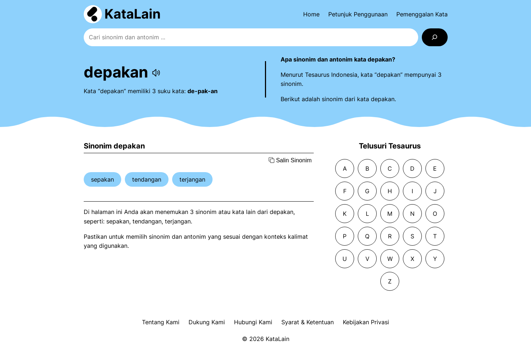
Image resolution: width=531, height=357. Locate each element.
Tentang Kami (160, 322)
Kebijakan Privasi (366, 322)
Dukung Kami (207, 322)
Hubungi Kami (253, 322)
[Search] (435, 37)
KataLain (132, 14)
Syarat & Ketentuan (307, 322)
